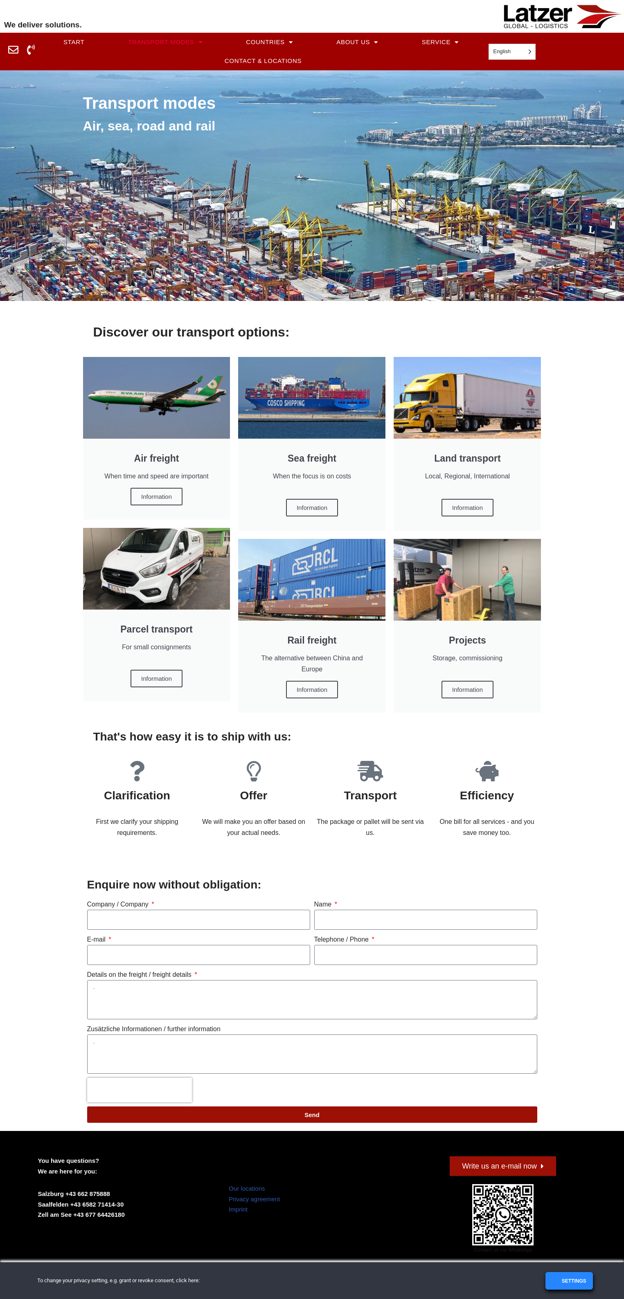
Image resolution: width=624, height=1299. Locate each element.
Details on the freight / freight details (140, 974)
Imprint (238, 1209)
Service (440, 42)
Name (323, 904)
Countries (269, 42)
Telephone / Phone (342, 939)
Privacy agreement (254, 1199)
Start (73, 41)
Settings (573, 1281)
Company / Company (119, 904)
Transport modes (165, 42)
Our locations (247, 1188)
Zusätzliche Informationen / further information (154, 1028)
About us (357, 42)
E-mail (97, 939)
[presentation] (139, 1090)
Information (312, 689)
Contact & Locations (263, 60)
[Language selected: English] (512, 52)
